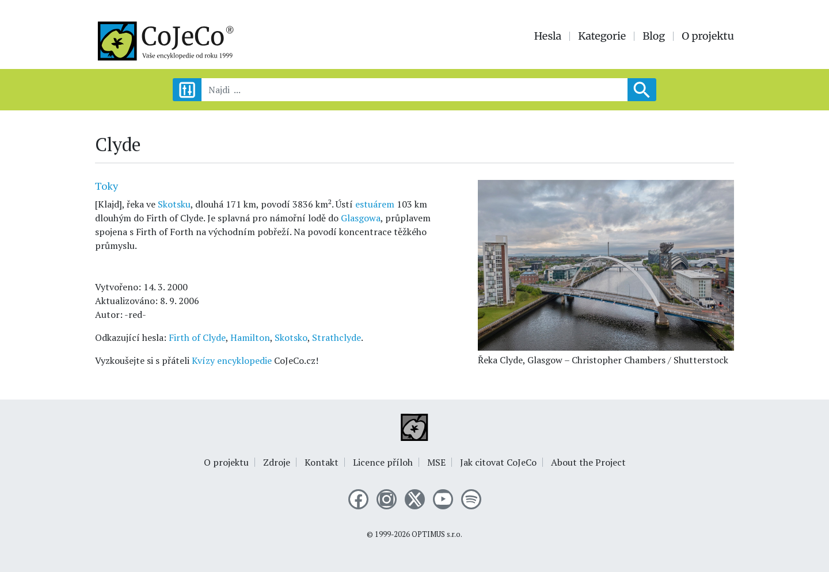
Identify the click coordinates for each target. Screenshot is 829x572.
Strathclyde (336, 337)
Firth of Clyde (197, 337)
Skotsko (291, 337)
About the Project (588, 462)
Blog (653, 36)
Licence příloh (383, 462)
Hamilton (250, 337)
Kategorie (602, 36)
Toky (106, 186)
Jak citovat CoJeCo (498, 462)
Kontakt (322, 462)
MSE (436, 462)
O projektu (708, 36)
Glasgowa (361, 218)
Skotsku (174, 204)
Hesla (548, 36)
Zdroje (276, 462)
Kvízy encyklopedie (232, 360)
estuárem (374, 204)
